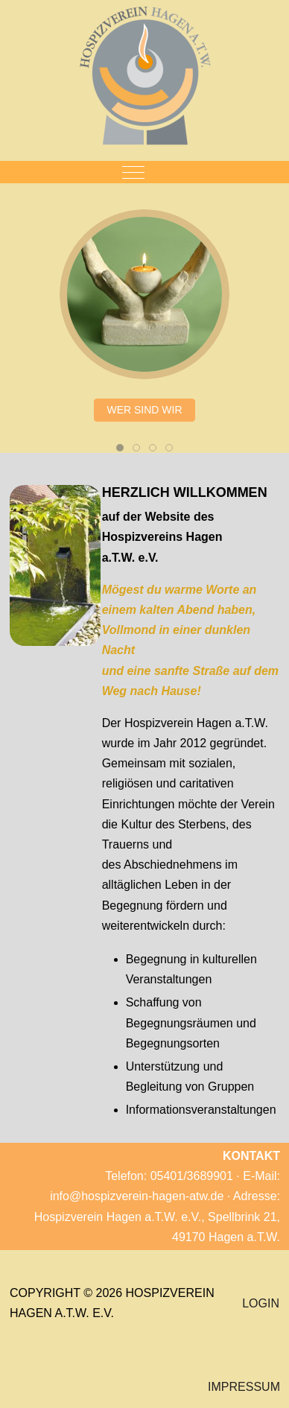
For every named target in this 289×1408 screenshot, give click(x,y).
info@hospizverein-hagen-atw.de (136, 1196)
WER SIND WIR (144, 410)
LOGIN (260, 1303)
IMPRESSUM (244, 1386)
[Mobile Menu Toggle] (133, 172)
